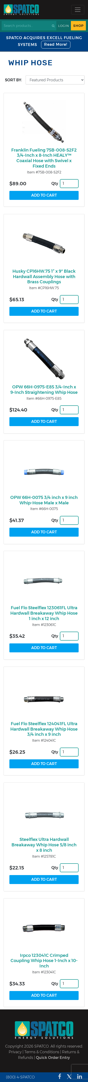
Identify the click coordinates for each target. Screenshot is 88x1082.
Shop (78, 26)
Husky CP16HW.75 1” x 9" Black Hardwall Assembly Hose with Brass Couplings (44, 277)
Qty (54, 183)
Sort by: (13, 80)
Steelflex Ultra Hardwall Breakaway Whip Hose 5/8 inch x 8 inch (44, 845)
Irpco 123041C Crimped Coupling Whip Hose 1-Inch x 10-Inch (44, 961)
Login (63, 26)
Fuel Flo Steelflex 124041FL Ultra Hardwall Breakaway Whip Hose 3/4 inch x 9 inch (44, 729)
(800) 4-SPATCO (20, 1077)
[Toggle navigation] (77, 9)
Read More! (55, 44)
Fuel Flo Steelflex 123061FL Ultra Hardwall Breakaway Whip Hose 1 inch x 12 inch (44, 613)
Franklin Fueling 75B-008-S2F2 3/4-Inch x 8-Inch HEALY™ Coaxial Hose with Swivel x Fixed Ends (44, 158)
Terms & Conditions (41, 1052)
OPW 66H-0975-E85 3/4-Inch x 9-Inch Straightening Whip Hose (44, 389)
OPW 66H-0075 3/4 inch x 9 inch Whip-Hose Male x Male (44, 500)
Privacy (15, 1052)
